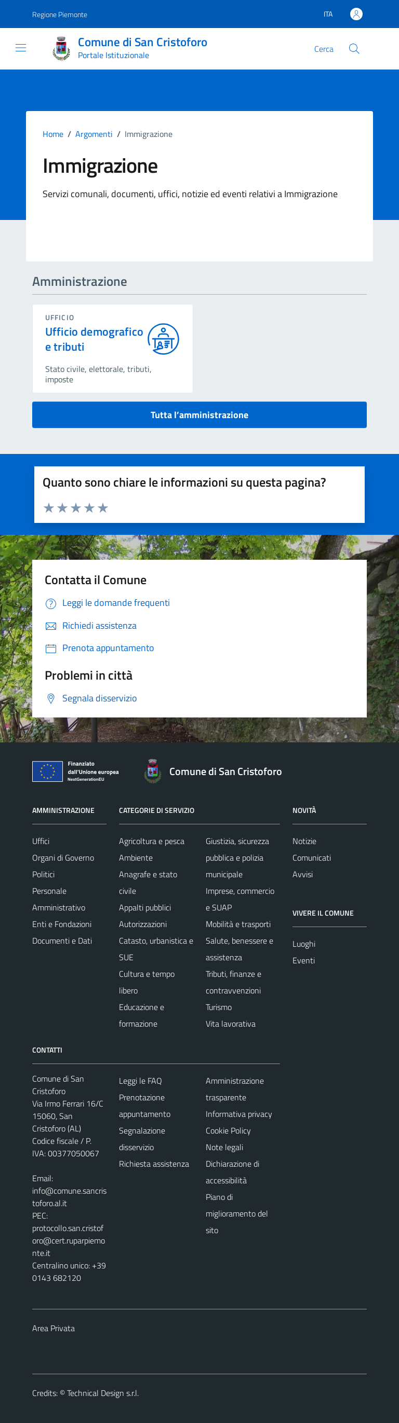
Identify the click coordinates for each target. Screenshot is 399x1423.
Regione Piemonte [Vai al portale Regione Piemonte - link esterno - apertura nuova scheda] (59, 14)
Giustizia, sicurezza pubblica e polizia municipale (237, 857)
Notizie (304, 841)
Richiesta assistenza (154, 1163)
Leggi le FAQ (140, 1080)
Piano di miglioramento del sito (237, 1213)
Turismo (219, 1007)
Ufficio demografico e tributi (94, 339)
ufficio (59, 317)
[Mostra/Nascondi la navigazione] (21, 48)
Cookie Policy (228, 1130)
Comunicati (311, 857)
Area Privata (53, 1328)
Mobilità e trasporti (238, 924)
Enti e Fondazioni (61, 924)
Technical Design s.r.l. (103, 1393)
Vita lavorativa (231, 1023)
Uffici (40, 841)
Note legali (224, 1147)
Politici (43, 874)
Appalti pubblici (145, 907)
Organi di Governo (63, 857)
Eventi (303, 960)
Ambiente (136, 857)
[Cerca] (354, 48)
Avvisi (302, 874)
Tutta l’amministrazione (199, 415)
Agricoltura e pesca (151, 841)
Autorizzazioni (143, 924)
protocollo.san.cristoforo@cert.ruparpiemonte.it (68, 1240)
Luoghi (303, 943)
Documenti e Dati (62, 940)
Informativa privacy (239, 1114)
